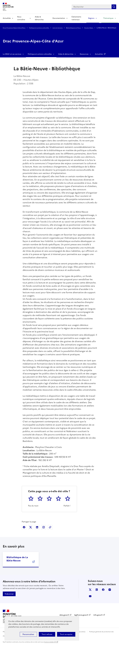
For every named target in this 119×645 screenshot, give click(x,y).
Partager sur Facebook (24, 527)
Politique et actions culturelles (39, 28)
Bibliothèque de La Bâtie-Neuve (17, 559)
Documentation (59, 18)
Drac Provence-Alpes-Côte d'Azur (14, 28)
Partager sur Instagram (43, 527)
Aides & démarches (39, 18)
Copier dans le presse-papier (50, 527)
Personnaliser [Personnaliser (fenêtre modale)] (28, 634)
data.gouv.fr (64, 615)
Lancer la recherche (114, 6)
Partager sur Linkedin (37, 527)
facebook (103, 589)
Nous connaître (21, 18)
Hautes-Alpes (88, 28)
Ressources (84, 54)
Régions (91, 18)
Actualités (7, 18)
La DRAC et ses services (12, 54)
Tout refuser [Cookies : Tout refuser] (47, 634)
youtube (90, 596)
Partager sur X (30, 527)
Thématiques (108, 18)
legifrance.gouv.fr (81, 615)
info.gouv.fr (98, 615)
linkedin (96, 589)
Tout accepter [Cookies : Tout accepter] (66, 634)
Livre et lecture (58, 28)
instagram (109, 589)
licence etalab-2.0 (50, 642)
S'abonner (9, 593)
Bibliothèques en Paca (73, 28)
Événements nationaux (76, 18)
